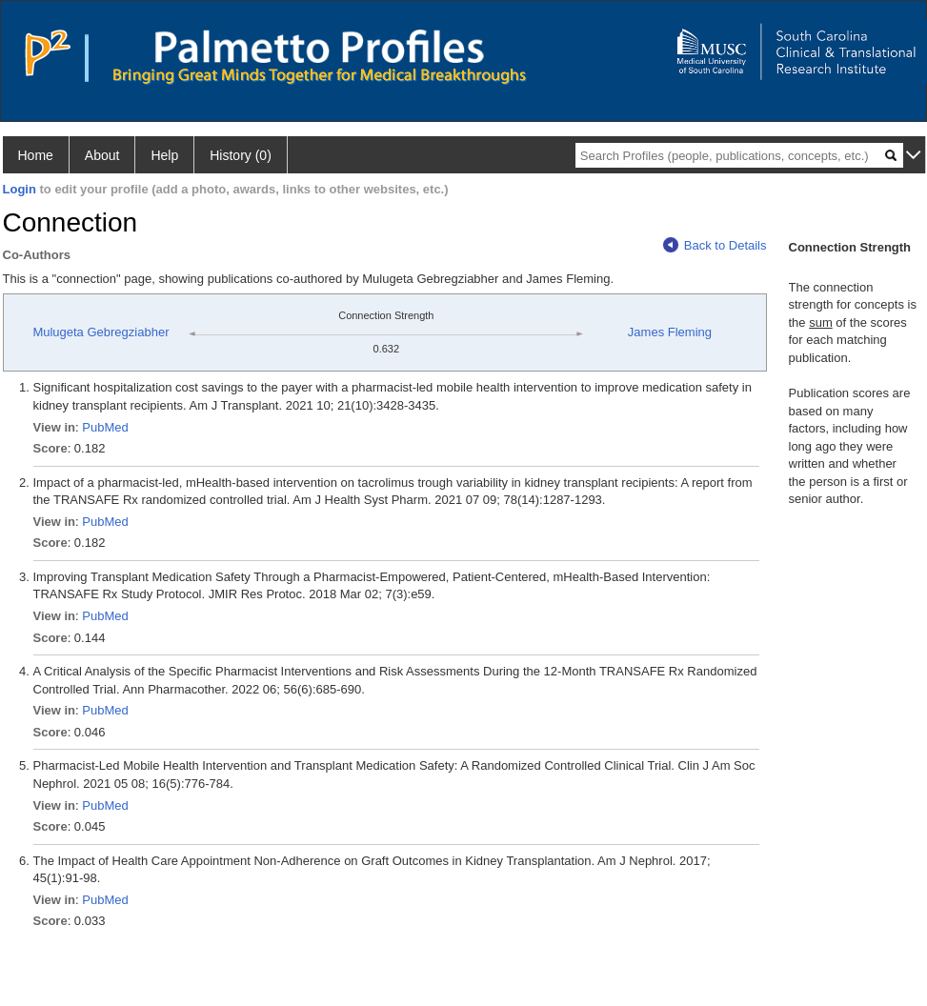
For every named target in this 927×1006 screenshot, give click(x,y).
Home (35, 155)
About (102, 155)
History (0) (241, 155)
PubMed (105, 427)
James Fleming (670, 332)
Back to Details (715, 245)
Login (19, 189)
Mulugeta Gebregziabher (100, 332)
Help (164, 155)
